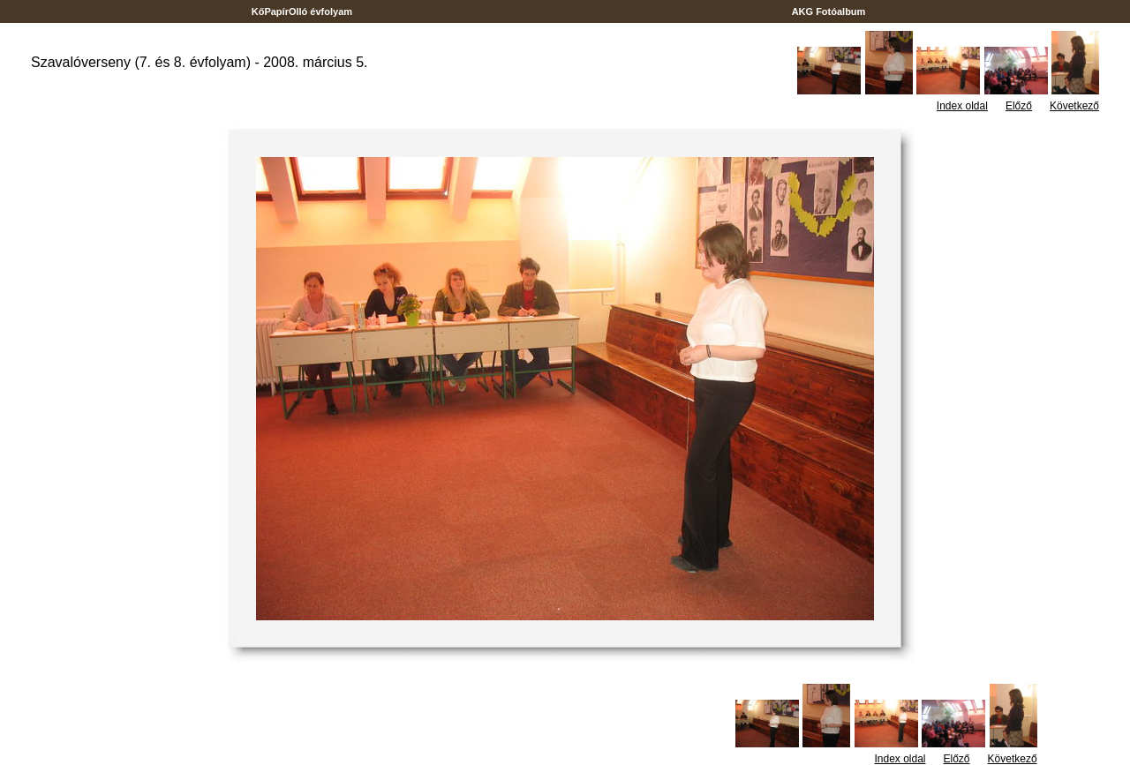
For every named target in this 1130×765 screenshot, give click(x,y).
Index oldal (962, 106)
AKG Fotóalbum (829, 11)
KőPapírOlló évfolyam (302, 11)
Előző (1019, 106)
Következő (1074, 106)
